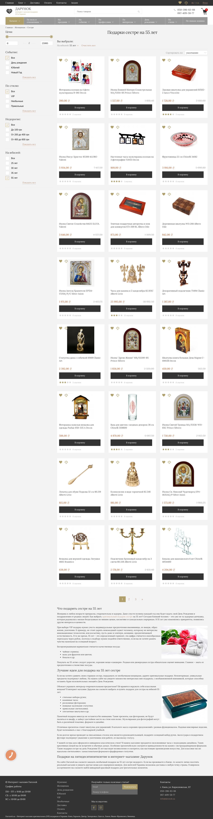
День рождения (19, 63)
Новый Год (16, 72)
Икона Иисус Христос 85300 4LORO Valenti (78, 158)
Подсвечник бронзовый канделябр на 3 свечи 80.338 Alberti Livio (131, 560)
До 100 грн (16, 130)
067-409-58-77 (185, 13)
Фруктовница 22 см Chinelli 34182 (179, 156)
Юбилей (15, 67)
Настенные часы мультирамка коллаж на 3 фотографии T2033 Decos (132, 158)
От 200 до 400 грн (20, 134)
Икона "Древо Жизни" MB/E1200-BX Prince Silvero (130, 359)
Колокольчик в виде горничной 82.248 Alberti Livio (131, 493)
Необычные (17, 101)
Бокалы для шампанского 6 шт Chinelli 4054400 (182, 560)
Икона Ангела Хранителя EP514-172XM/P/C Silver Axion (76, 292)
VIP (13, 96)
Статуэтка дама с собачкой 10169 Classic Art (80, 359)
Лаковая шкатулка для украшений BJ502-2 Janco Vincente (183, 91)
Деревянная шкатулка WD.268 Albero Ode (181, 225)
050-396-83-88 (184, 9)
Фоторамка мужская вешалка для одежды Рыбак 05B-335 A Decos (76, 426)
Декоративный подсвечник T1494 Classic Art (183, 292)
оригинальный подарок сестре (117, 616)
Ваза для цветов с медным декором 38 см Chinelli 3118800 (132, 426)
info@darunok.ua (167, 798)
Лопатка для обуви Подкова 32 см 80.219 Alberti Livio (80, 493)
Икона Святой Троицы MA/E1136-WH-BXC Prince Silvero (182, 426)
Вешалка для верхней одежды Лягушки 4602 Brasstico (79, 560)
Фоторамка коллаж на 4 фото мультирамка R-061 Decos (74, 91)
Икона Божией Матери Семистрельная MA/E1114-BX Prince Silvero (131, 91)
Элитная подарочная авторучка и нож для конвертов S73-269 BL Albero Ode (130, 225)
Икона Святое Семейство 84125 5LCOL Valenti (79, 225)
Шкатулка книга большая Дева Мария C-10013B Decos (183, 359)
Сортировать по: (174, 52)
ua (197, 3)
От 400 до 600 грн (20, 139)
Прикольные (17, 106)
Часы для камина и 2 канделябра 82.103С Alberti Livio (132, 292)
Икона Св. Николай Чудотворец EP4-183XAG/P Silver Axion (181, 493)
